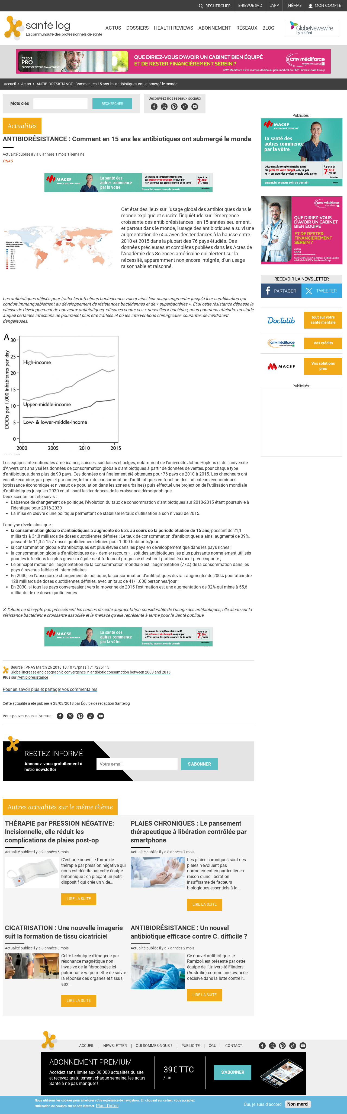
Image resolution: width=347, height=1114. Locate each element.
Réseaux (246, 28)
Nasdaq (296, 24)
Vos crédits (323, 343)
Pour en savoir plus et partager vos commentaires (50, 689)
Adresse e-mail (111, 755)
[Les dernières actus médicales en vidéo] (301, 455)
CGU (212, 1046)
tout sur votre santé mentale (323, 320)
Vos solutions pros (323, 366)
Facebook (154, 105)
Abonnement (214, 28)
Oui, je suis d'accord (263, 1104)
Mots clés (19, 103)
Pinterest (174, 105)
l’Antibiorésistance (32, 677)
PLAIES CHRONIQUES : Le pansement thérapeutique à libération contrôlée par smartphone (189, 832)
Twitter (164, 105)
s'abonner (232, 1072)
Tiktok (184, 105)
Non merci (298, 1104)
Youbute (194, 105)
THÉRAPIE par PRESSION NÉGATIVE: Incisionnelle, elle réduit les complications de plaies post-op (59, 832)
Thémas (293, 5)
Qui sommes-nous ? (154, 1046)
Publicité (190, 1046)
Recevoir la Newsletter (301, 279)
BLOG (268, 28)
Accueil (10, 84)
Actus (113, 28)
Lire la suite (79, 898)
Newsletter (115, 1046)
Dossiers (137, 28)
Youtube (100, 715)
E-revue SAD (250, 5)
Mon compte (328, 5)
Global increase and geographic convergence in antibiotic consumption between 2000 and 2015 (91, 672)
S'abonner (199, 764)
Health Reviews (173, 28)
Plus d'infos (107, 1105)
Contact (233, 1046)
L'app (274, 5)
